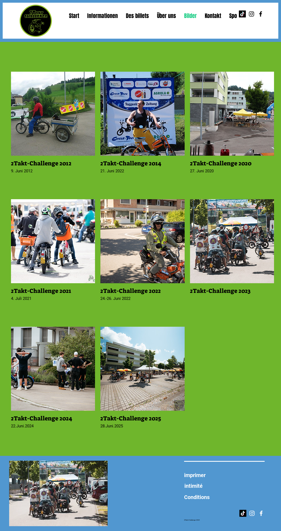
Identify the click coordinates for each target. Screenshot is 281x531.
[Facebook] (260, 13)
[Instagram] (251, 13)
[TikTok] (242, 13)
